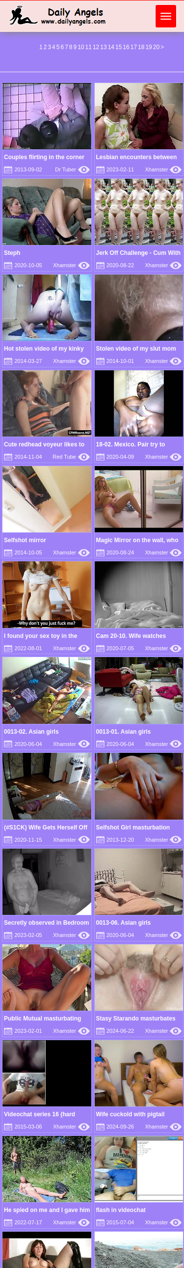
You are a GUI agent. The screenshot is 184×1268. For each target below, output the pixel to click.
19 (148, 47)
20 (156, 47)
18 (141, 47)
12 (96, 47)
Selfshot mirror (25, 540)
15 (118, 47)
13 (103, 47)
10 (81, 47)
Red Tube (71, 457)
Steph (12, 252)
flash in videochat (121, 1210)
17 (134, 47)
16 (126, 47)
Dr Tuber (72, 169)
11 (88, 47)
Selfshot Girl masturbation (133, 827)
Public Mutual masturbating (42, 1018)
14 (111, 47)
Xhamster (163, 169)
